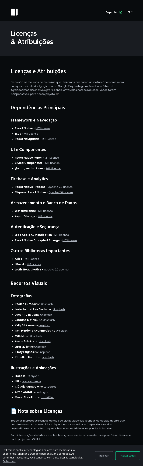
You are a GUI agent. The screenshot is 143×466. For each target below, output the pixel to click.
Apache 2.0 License (60, 187)
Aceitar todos (128, 455)
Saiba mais (9, 461)
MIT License (43, 128)
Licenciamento (31, 381)
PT (128, 12)
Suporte (111, 12)
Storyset (33, 376)
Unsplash (47, 304)
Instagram (43, 392)
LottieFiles (50, 386)
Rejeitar (104, 455)
